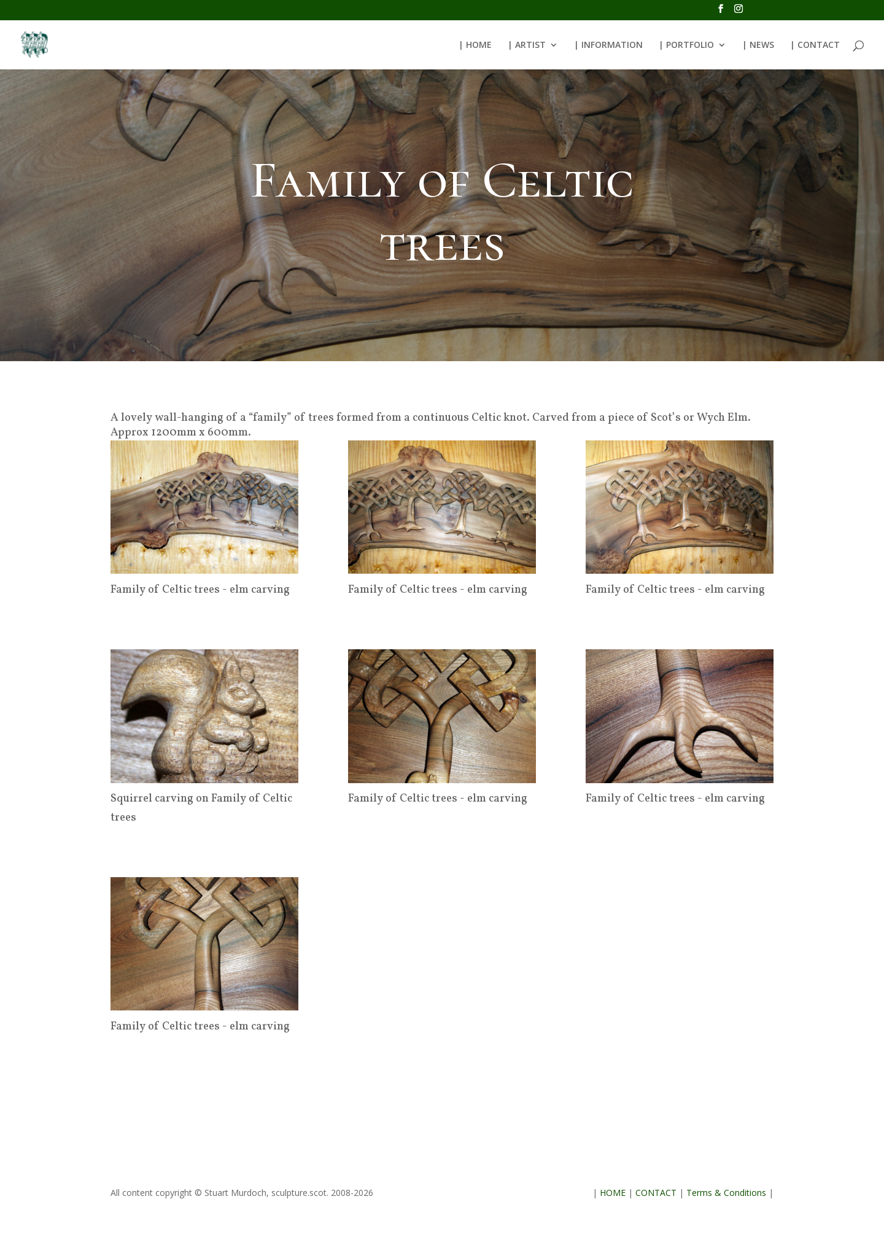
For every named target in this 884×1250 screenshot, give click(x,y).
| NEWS (758, 45)
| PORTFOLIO (686, 45)
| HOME (475, 45)
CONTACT (656, 1192)
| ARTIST (527, 45)
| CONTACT (815, 45)
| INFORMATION (608, 45)
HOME (613, 1192)
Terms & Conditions (726, 1192)
